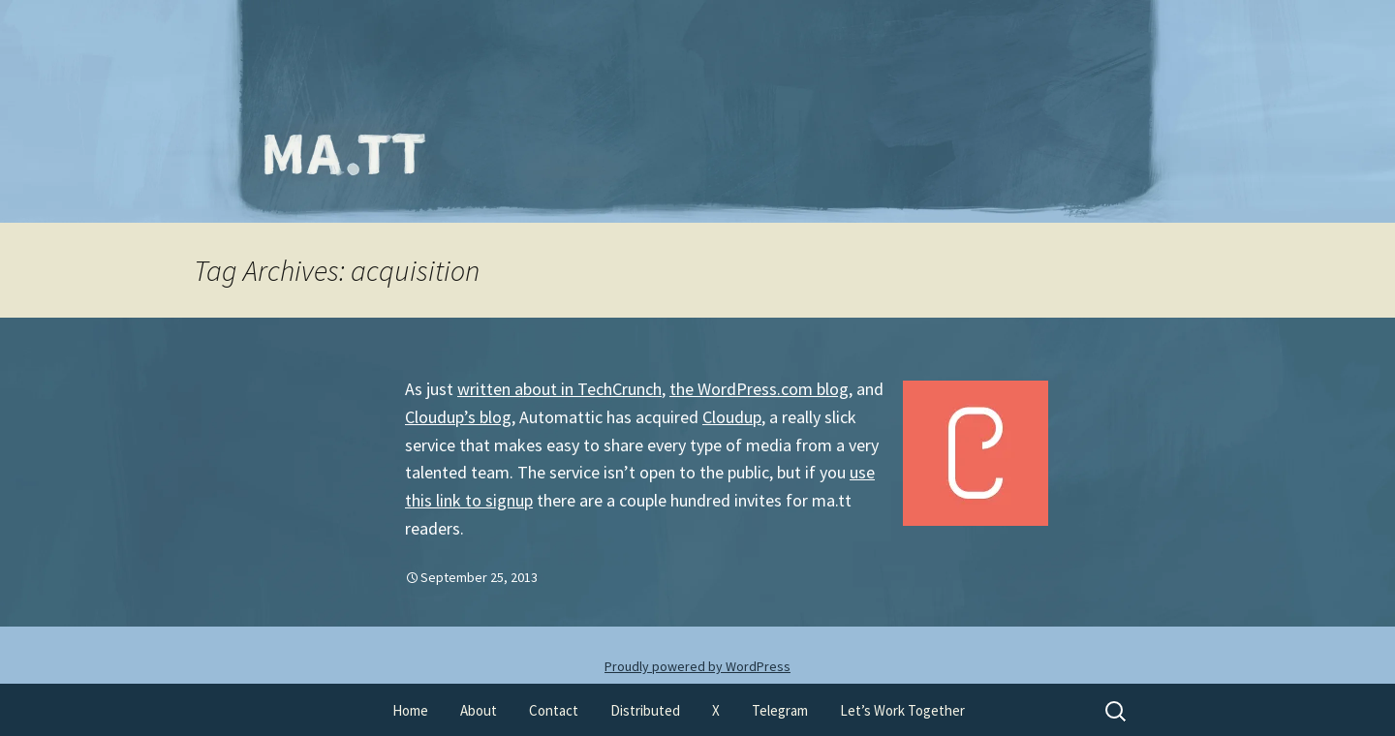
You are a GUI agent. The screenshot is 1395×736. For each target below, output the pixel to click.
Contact (553, 710)
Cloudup (731, 417)
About (478, 710)
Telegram (780, 710)
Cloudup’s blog (458, 417)
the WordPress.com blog (759, 389)
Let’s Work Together (902, 710)
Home (410, 710)
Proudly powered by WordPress (697, 666)
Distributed (645, 710)
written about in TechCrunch (559, 389)
